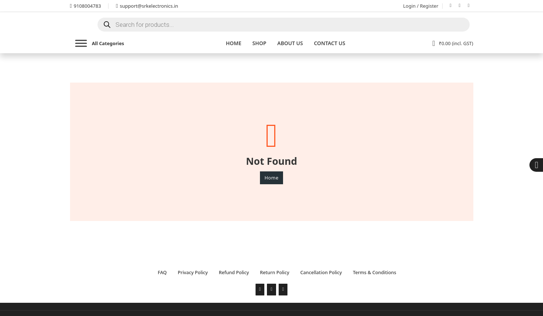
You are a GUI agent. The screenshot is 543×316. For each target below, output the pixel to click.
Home (233, 43)
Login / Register (421, 6)
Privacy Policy (193, 272)
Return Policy (274, 272)
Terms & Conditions (374, 272)
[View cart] (452, 43)
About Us (290, 43)
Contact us (329, 43)
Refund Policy (234, 272)
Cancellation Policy (321, 272)
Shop (259, 43)
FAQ (162, 272)
